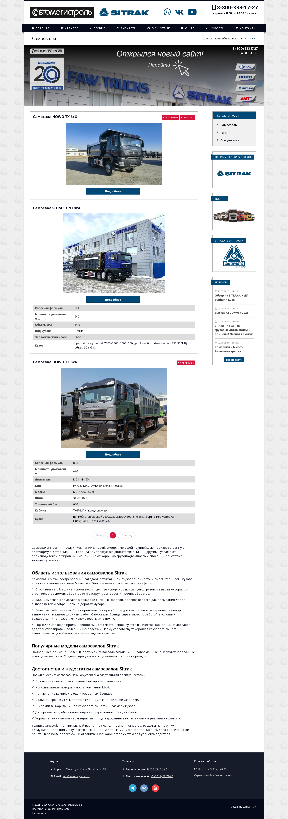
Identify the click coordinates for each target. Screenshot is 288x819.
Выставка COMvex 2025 (231, 313)
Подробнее (113, 191)
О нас (188, 28)
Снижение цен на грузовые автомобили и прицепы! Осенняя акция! (234, 330)
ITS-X (253, 806)
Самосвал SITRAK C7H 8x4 (56, 208)
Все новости (234, 360)
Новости (215, 28)
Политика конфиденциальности (51, 809)
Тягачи (225, 132)
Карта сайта (39, 813)
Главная (41, 28)
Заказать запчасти (229, 240)
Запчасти (126, 28)
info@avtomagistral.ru (76, 776)
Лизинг (220, 199)
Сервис (97, 28)
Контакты (246, 28)
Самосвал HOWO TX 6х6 (55, 116)
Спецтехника (229, 140)
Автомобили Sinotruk (227, 38)
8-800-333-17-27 (237, 7)
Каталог (69, 28)
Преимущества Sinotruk (233, 157)
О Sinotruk (158, 28)
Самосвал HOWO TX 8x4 (55, 362)
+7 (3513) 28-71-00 (162, 776)
